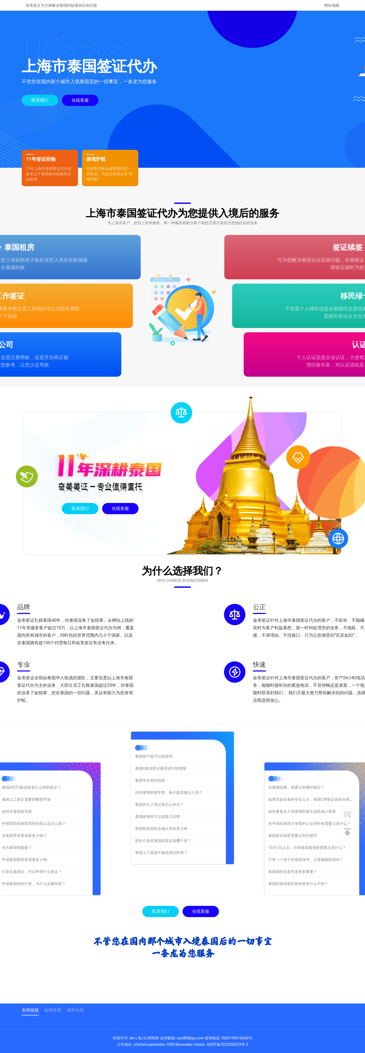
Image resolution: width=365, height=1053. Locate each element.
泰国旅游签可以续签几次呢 (157, 739)
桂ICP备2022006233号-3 (227, 1044)
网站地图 (331, 5)
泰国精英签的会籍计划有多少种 (161, 751)
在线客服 (79, 100)
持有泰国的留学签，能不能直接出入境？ (169, 715)
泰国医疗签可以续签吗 (154, 679)
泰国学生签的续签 (150, 703)
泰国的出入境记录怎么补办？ (159, 727)
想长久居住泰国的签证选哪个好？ (163, 763)
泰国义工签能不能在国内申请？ (161, 775)
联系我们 (39, 100)
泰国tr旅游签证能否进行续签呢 (160, 691)
